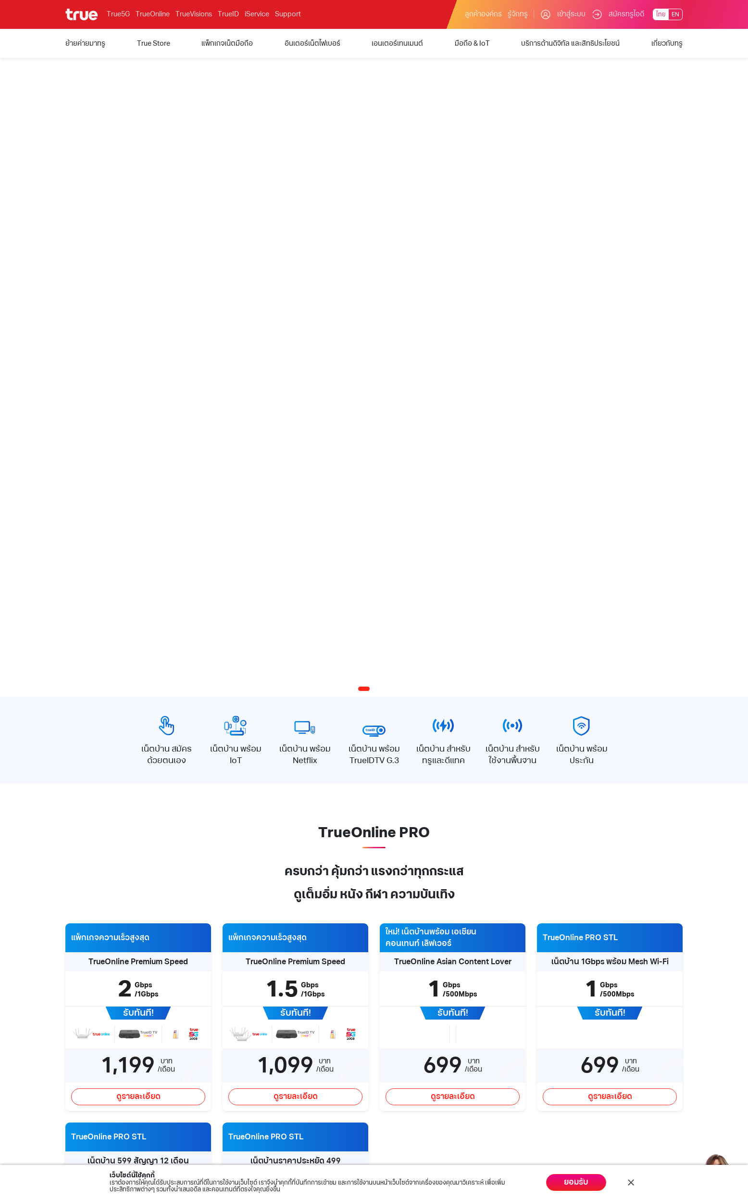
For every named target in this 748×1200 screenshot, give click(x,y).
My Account (372, 963)
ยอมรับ (576, 1182)
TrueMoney (173, 1006)
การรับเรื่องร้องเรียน (279, 1037)
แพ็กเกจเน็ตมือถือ (91, 1037)
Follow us (653, 963)
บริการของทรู (89, 963)
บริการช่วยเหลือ (276, 963)
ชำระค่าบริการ (370, 991)
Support (288, 14)
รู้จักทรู (518, 14)
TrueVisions (193, 14)
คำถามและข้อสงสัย (276, 991)
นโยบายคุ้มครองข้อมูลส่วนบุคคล (625, 1163)
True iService (176, 991)
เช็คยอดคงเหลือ (373, 1006)
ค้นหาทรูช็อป (268, 1006)
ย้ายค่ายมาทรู (85, 991)
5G (69, 1022)
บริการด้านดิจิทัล (185, 963)
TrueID (228, 14)
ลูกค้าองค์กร (483, 14)
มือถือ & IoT (82, 1084)
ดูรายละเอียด (138, 671)
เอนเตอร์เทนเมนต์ (91, 1068)
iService (257, 14)
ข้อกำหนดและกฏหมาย (515, 1163)
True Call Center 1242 (282, 1022)
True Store (82, 1006)
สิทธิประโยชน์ (84, 1100)
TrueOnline (153, 14)
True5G (118, 14)
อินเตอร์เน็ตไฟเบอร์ (93, 1053)
